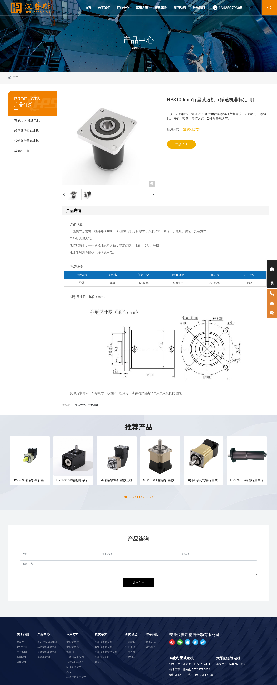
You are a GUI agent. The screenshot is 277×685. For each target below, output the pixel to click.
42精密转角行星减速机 (116, 480)
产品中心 (138, 40)
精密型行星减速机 (26, 130)
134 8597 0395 (236, 664)
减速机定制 (22, 151)
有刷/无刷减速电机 (27, 120)
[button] (125, 497)
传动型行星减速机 (26, 140)
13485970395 (230, 8)
